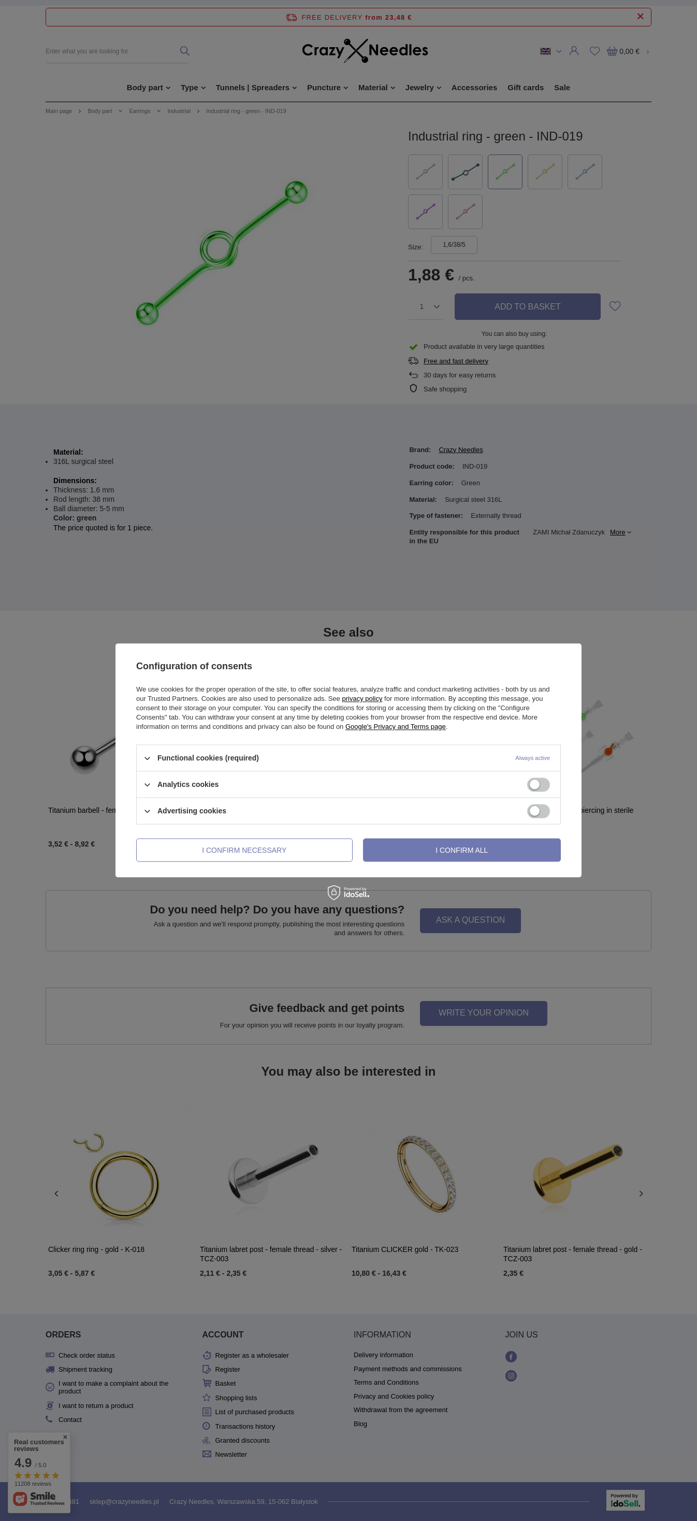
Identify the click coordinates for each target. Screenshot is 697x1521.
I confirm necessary (244, 850)
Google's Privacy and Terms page (395, 726)
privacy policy (362, 698)
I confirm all (461, 850)
